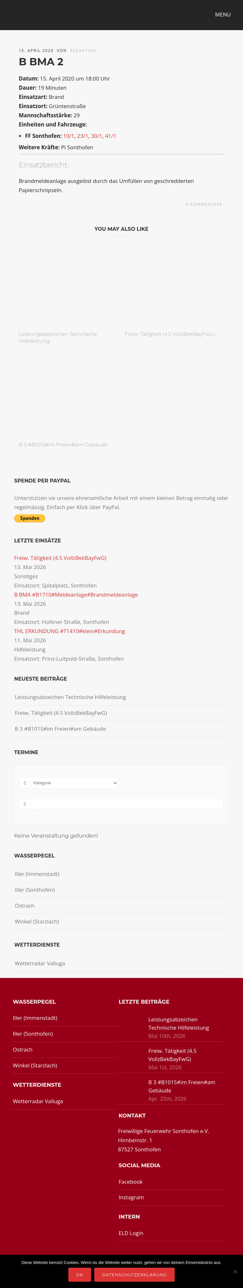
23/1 (82, 135)
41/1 (110, 135)
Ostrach (24, 905)
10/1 (68, 135)
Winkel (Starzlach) (37, 921)
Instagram (131, 1197)
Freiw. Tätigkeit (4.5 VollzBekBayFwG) (170, 334)
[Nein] (235, 1271)
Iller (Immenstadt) (37, 873)
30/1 (96, 135)
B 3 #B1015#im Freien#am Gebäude (63, 445)
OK (79, 1274)
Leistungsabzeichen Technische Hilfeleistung (70, 697)
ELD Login (131, 1233)
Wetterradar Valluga (40, 963)
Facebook (131, 1181)
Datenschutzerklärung (134, 1274)
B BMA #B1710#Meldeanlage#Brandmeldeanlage (76, 594)
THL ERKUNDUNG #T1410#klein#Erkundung (69, 631)
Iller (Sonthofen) (35, 889)
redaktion (83, 50)
